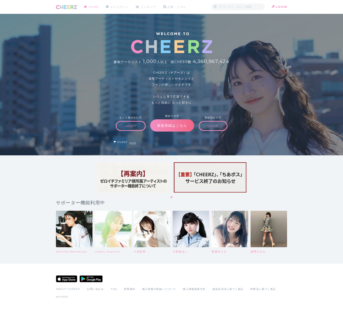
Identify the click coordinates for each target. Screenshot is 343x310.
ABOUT (131, 126)
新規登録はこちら (172, 125)
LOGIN (281, 7)
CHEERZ (66, 7)
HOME (94, 7)
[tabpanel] (133, 177)
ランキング (148, 7)
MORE (132, 143)
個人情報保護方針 (194, 289)
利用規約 (129, 289)
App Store (66, 278)
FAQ (114, 289)
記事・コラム (177, 7)
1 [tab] (172, 197)
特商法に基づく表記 (263, 289)
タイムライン (119, 7)
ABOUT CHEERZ (68, 289)
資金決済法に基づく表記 (227, 289)
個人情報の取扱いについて (159, 289)
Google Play (91, 278)
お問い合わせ (95, 289)
